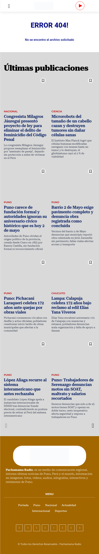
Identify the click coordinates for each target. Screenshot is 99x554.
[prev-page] (6, 425)
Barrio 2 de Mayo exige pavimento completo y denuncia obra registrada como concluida (73, 216)
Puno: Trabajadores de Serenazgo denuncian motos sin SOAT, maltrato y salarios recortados (73, 389)
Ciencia (57, 111)
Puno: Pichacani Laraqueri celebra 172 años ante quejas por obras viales (24, 305)
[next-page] (92, 425)
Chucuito (58, 293)
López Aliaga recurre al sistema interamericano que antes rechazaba (25, 387)
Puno (8, 202)
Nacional (11, 111)
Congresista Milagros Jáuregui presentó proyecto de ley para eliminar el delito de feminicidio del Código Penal (25, 128)
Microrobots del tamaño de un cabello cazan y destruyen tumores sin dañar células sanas (72, 125)
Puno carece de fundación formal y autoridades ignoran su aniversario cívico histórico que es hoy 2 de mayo (25, 219)
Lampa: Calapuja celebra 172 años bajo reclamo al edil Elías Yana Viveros (71, 305)
